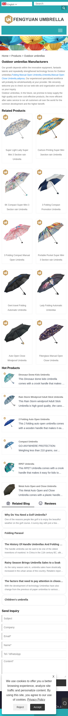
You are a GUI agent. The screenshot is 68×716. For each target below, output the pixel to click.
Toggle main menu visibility (60, 29)
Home (5, 55)
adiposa (21, 78)
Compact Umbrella (28, 441)
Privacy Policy (36, 699)
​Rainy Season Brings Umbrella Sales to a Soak (32, 562)
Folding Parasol (14, 533)
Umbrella (46, 75)
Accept (37, 707)
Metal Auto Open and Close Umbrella (37, 486)
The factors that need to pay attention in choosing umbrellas (34, 581)
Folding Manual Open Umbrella (26, 75)
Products (16, 55)
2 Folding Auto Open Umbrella (34, 419)
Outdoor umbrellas (34, 55)
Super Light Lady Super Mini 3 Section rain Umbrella (17, 154)
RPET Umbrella (26, 464)
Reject (20, 707)
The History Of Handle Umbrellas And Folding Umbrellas (34, 544)
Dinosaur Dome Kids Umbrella (34, 375)
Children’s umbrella (16, 599)
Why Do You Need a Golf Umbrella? (26, 514)
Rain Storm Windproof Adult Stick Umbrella (41, 397)
